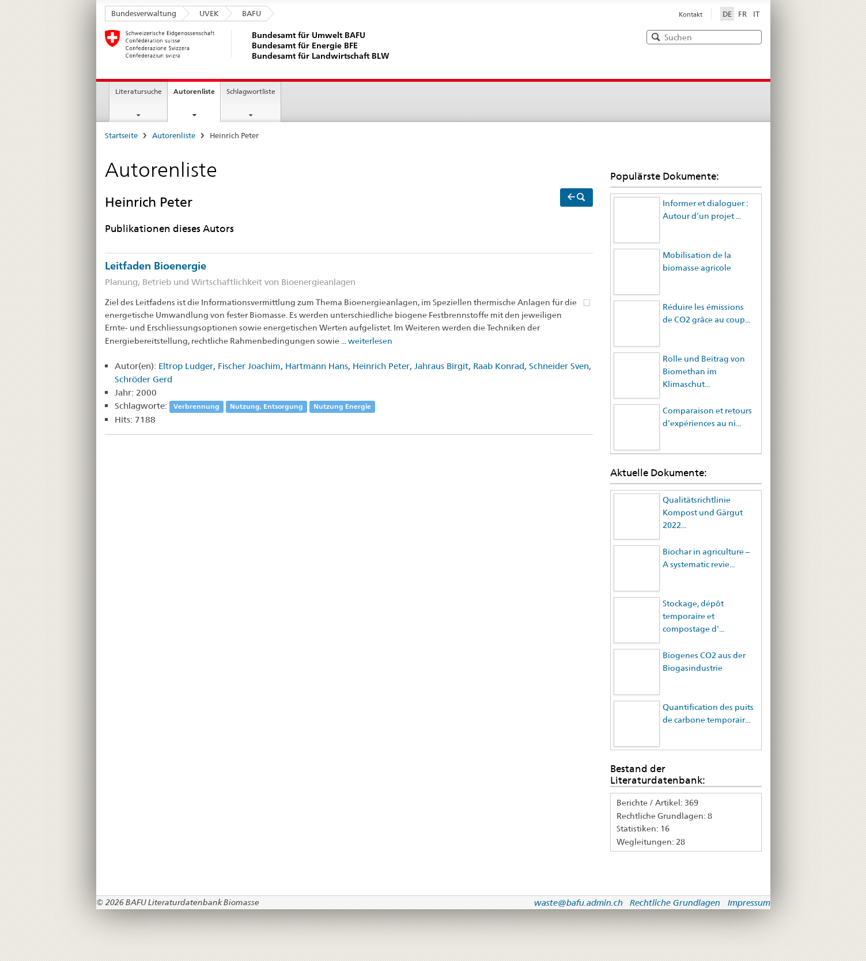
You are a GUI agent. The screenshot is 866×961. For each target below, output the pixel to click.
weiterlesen (370, 340)
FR (742, 13)
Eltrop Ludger (185, 365)
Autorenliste (194, 91)
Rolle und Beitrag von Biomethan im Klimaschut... (704, 371)
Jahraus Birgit (441, 365)
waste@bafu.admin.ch (578, 902)
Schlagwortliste (250, 91)
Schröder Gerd (143, 379)
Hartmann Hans (316, 365)
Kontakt (690, 14)
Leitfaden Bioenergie (349, 274)
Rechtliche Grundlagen (675, 902)
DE (728, 13)
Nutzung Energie (342, 406)
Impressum (749, 902)
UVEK (209, 13)
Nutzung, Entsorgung (266, 406)
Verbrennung (196, 406)
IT (756, 13)
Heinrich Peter (381, 365)
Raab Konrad (498, 365)
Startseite (121, 135)
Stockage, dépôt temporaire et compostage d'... (693, 616)
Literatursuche (138, 91)
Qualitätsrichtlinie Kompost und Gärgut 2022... (703, 512)
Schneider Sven (559, 365)
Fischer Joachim (249, 365)
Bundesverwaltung (143, 13)
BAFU (251, 13)
